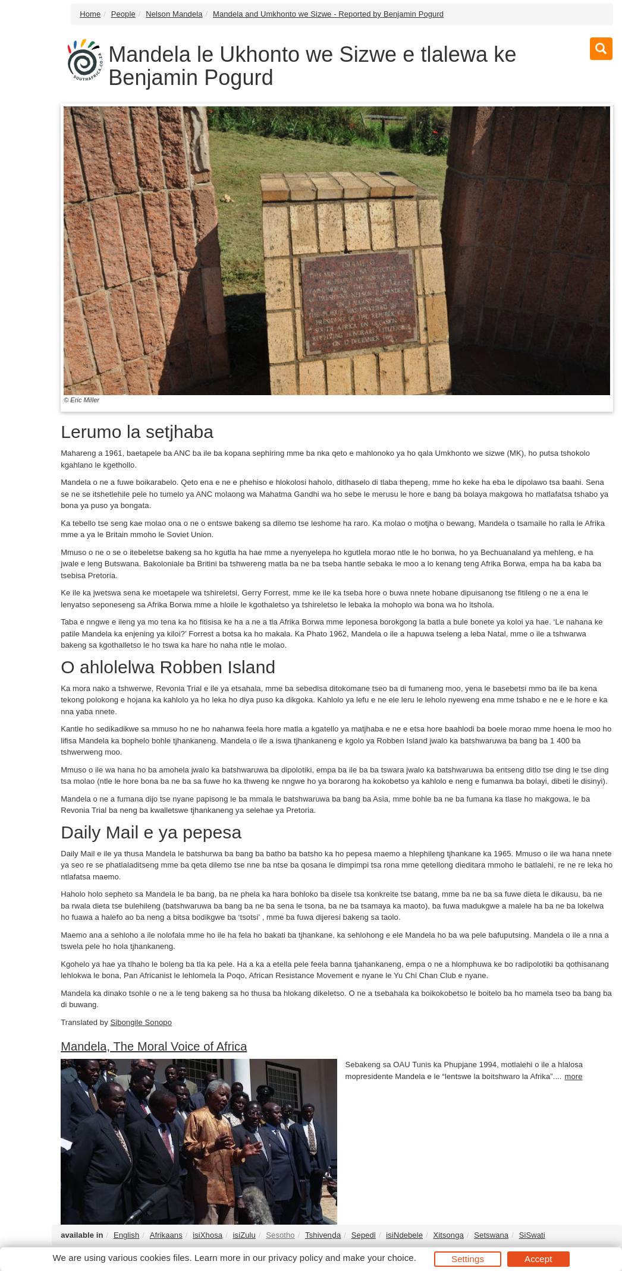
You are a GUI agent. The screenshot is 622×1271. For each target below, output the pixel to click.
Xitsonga (448, 1235)
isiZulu (244, 1235)
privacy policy (295, 1258)
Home (90, 14)
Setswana (491, 1235)
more (574, 1076)
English (126, 1235)
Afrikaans (166, 1235)
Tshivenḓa (323, 1235)
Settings (467, 1259)
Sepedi (363, 1235)
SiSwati (532, 1235)
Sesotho (280, 1235)
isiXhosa (207, 1235)
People (123, 14)
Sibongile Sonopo (141, 1022)
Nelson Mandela (174, 14)
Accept (538, 1259)
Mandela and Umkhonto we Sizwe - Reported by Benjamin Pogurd (328, 14)
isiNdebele (404, 1235)
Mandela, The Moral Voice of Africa (154, 1046)
